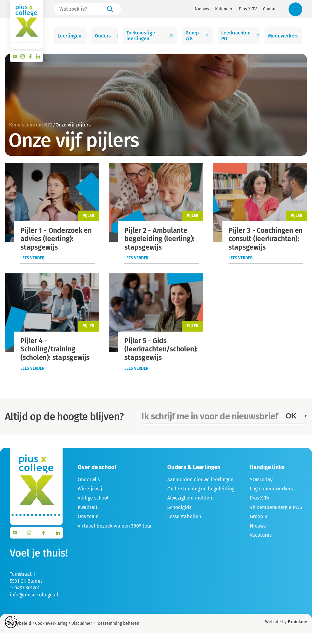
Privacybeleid (18, 623)
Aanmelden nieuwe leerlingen (200, 479)
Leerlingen (72, 36)
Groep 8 (258, 516)
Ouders (106, 36)
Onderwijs (89, 479)
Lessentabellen (184, 516)
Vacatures (260, 535)
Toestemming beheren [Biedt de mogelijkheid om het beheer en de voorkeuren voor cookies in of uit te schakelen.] (117, 623)
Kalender (223, 9)
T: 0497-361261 (25, 588)
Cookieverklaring (51, 623)
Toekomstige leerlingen (149, 35)
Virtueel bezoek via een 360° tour (115, 526)
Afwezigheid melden (189, 498)
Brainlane (297, 621)
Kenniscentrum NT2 (30, 125)
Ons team (88, 516)
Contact (270, 9)
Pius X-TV (248, 9)
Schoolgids (179, 507)
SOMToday (261, 479)
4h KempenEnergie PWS (276, 507)
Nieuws (202, 9)
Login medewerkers (271, 489)
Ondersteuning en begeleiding (200, 489)
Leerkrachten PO (241, 35)
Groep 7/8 (197, 35)
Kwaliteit (88, 507)
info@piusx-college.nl (34, 595)
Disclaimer (81, 623)
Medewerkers (285, 36)
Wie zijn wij (90, 489)
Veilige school (93, 498)
